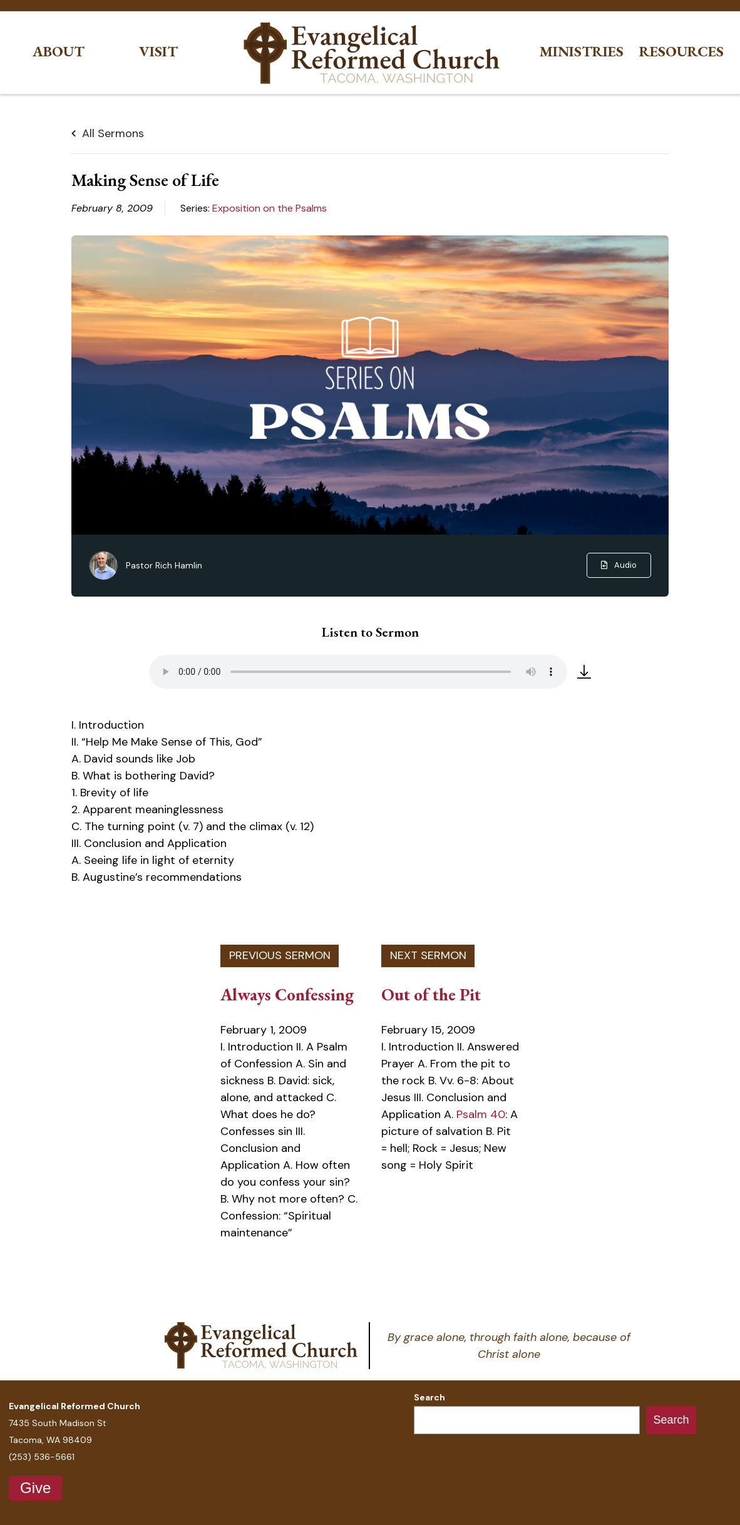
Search (429, 1397)
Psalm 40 (480, 1114)
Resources (681, 52)
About (59, 52)
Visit (158, 52)
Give (35, 1487)
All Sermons (107, 133)
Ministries (582, 52)
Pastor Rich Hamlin (164, 565)
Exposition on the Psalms (269, 208)
